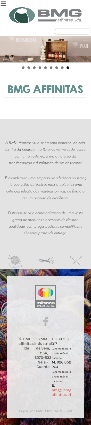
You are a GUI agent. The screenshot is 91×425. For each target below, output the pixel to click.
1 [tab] (23, 67)
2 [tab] (28, 67)
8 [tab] (62, 67)
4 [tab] (40, 67)
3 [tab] (34, 67)
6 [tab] (51, 67)
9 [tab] (67, 67)
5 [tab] (45, 67)
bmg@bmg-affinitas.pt (62, 392)
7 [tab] (56, 67)
